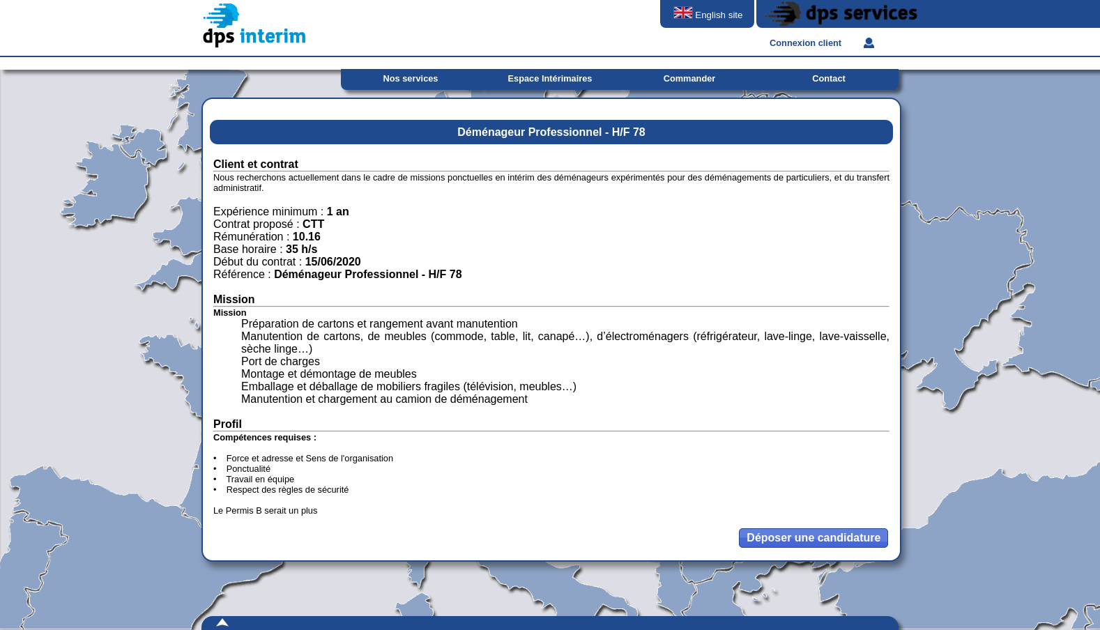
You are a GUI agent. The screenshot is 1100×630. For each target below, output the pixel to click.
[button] (813, 538)
